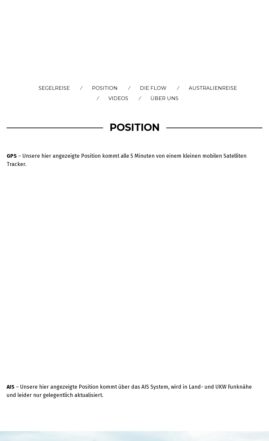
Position (105, 88)
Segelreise (54, 88)
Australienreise (213, 88)
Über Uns (164, 98)
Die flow (153, 88)
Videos (118, 98)
